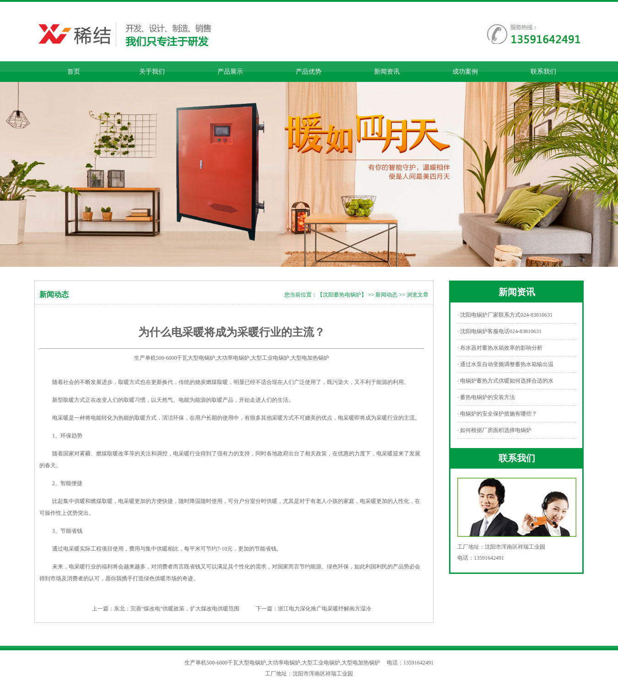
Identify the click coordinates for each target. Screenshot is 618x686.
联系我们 (543, 71)
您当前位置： (300, 295)
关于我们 (152, 71)
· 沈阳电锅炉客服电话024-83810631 (499, 331)
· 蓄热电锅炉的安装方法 (486, 397)
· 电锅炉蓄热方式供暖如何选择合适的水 (505, 381)
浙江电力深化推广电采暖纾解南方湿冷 (324, 608)
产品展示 (230, 71)
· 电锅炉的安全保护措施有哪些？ (497, 414)
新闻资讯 (387, 71)
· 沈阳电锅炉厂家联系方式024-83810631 (505, 315)
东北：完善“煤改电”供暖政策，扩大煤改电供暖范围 (177, 608)
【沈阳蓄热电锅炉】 (342, 295)
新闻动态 (386, 295)
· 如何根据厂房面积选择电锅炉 (494, 430)
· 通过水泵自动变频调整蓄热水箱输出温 (505, 364)
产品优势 (308, 71)
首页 (73, 71)
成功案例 (465, 71)
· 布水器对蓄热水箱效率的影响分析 (499, 348)
